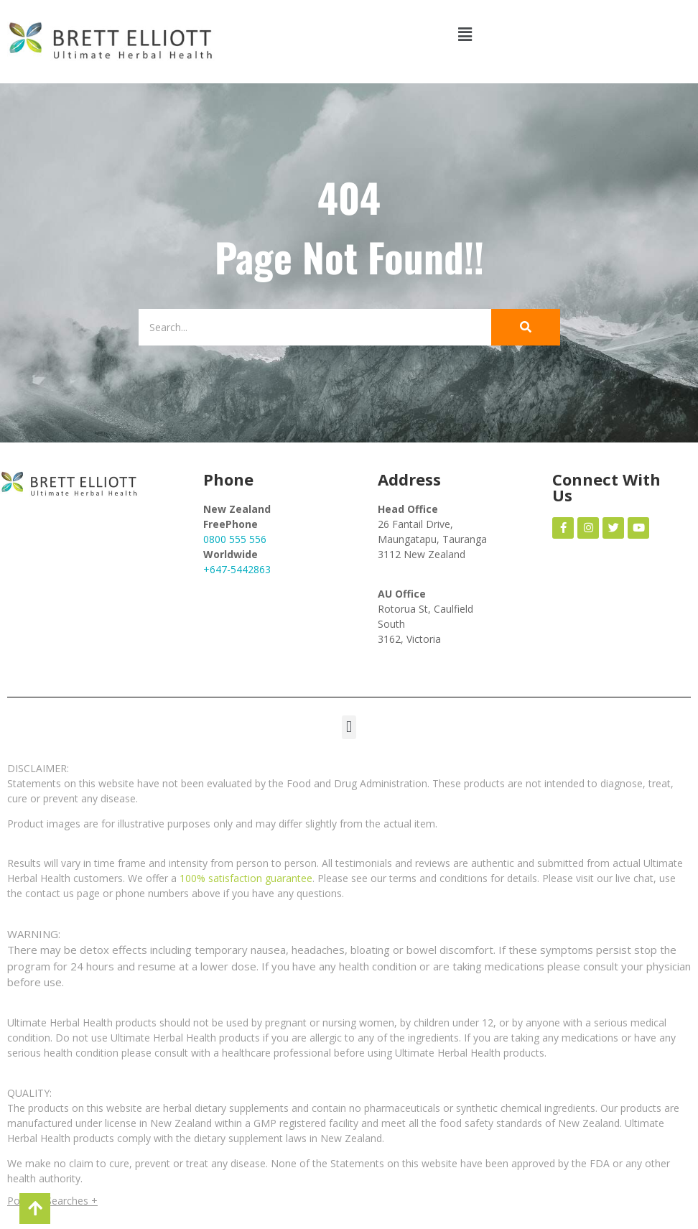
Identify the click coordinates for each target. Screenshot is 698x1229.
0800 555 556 (234, 539)
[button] (465, 34)
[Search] (304, 327)
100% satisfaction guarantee (246, 878)
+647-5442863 (237, 569)
